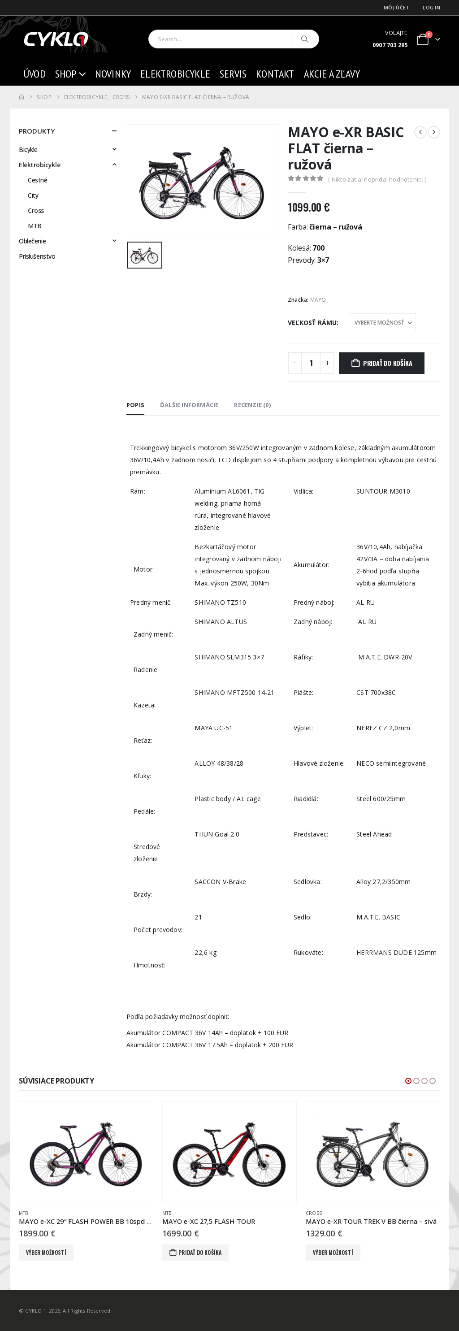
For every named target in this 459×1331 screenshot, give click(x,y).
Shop (66, 74)
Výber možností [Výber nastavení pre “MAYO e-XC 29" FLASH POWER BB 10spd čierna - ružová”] (46, 1252)
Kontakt (275, 74)
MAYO (318, 299)
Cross (36, 210)
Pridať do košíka (387, 363)
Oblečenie (32, 241)
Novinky (113, 74)
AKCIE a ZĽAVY (332, 74)
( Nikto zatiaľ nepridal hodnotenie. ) (377, 179)
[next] (434, 132)
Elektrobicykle (175, 74)
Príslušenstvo (37, 256)
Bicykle (28, 149)
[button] (408, 1080)
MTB (35, 225)
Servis (233, 74)
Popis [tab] (135, 405)
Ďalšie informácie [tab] (189, 405)
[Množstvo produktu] (311, 363)
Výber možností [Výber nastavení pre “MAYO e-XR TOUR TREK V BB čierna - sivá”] (333, 1252)
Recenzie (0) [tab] (252, 405)
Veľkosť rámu (312, 322)
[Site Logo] (57, 39)
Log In (431, 7)
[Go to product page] (86, 1152)
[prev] (420, 132)
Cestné (37, 180)
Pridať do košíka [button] (199, 1252)
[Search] (305, 39)
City (33, 195)
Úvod (34, 74)
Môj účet (396, 7)
